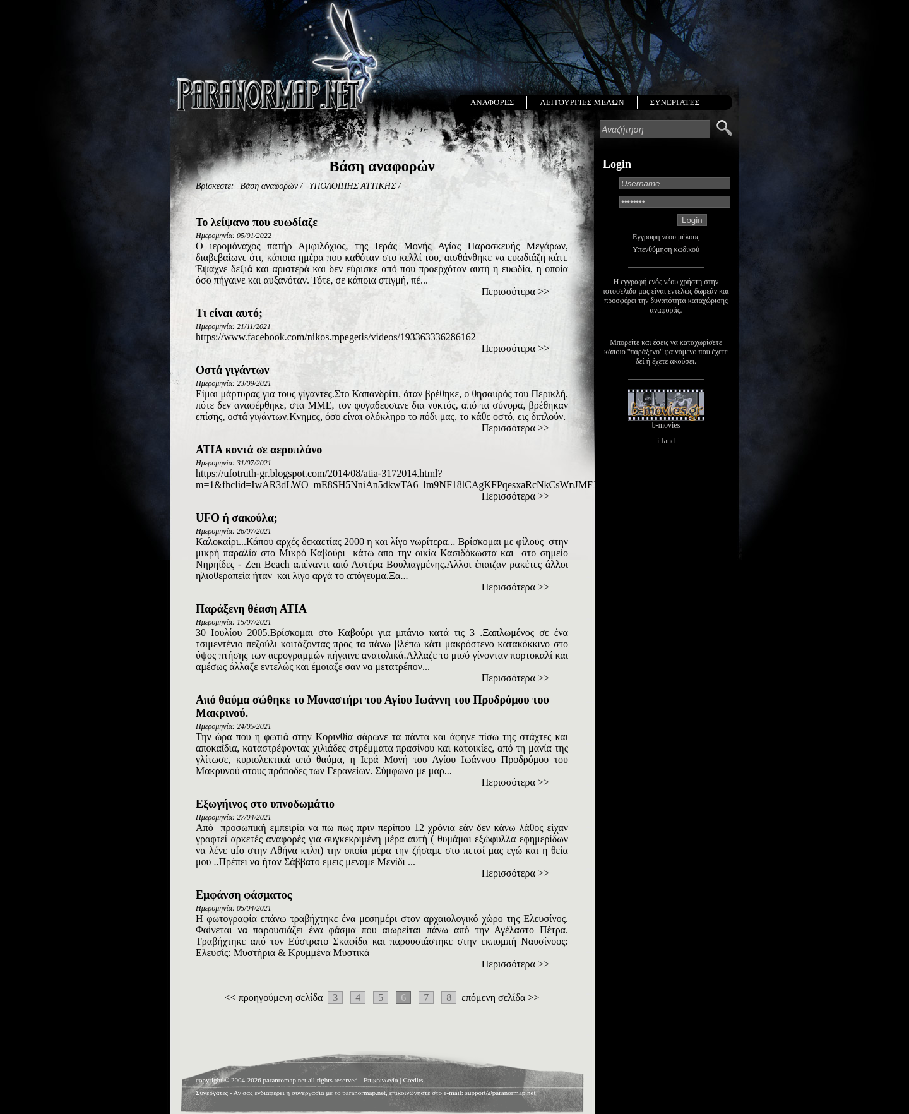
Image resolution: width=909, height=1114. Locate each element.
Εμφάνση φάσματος (244, 895)
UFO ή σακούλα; (237, 518)
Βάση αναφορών (269, 186)
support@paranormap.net (500, 1092)
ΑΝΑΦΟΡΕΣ (492, 102)
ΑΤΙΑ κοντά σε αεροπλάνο (259, 449)
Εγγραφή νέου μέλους (666, 236)
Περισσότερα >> (515, 291)
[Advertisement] (382, 1026)
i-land (666, 440)
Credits (413, 1080)
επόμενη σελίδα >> (500, 997)
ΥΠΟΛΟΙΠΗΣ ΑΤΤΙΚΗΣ (352, 186)
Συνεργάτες (212, 1092)
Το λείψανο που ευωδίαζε (257, 222)
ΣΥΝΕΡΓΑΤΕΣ (674, 102)
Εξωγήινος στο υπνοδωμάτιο (265, 804)
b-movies (666, 425)
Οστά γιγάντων (233, 370)
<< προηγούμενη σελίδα (274, 997)
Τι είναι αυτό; (229, 313)
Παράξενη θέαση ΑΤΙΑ (251, 608)
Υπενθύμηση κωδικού (666, 249)
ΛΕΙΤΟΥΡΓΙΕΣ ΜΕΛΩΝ (582, 102)
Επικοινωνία (381, 1080)
